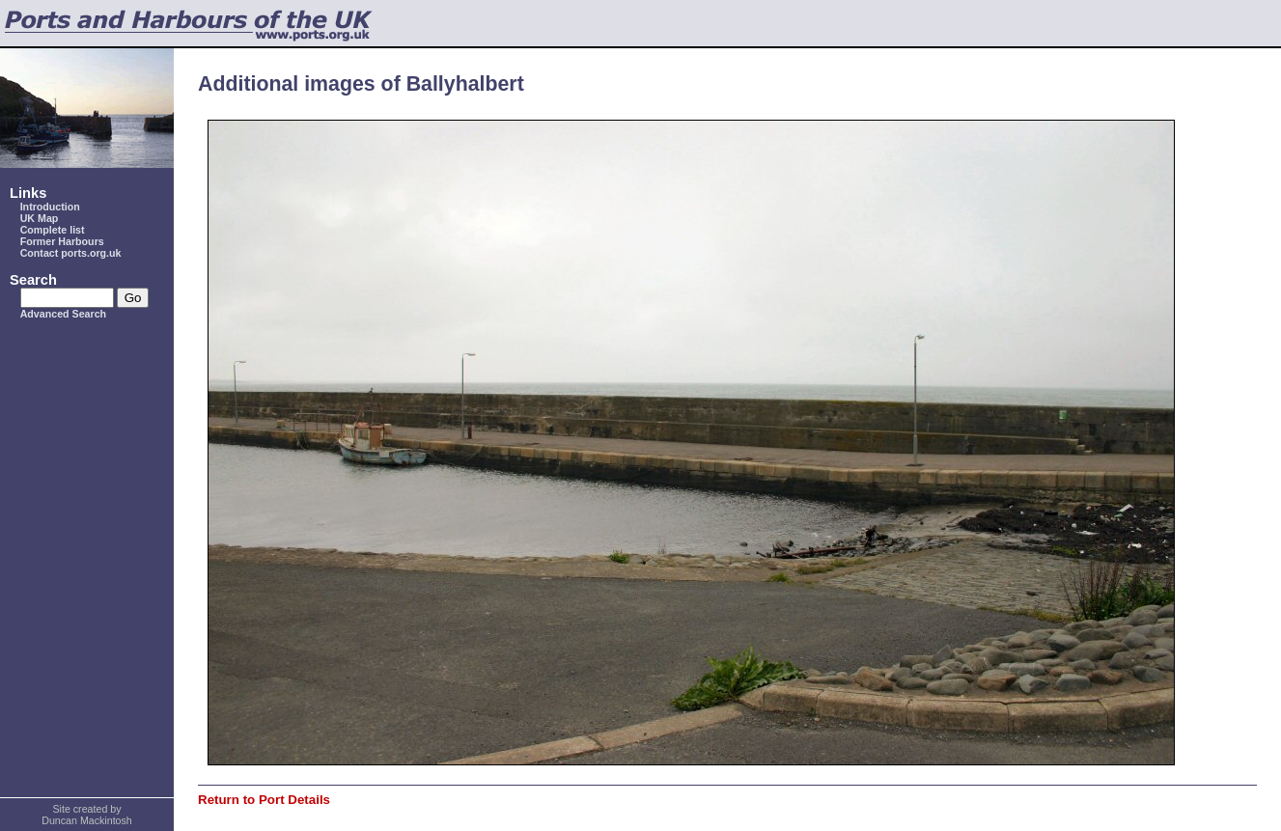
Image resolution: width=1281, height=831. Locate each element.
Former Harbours (62, 241)
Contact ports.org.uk (71, 253)
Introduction (50, 206)
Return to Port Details (264, 799)
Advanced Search (63, 313)
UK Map (39, 218)
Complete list (52, 229)
